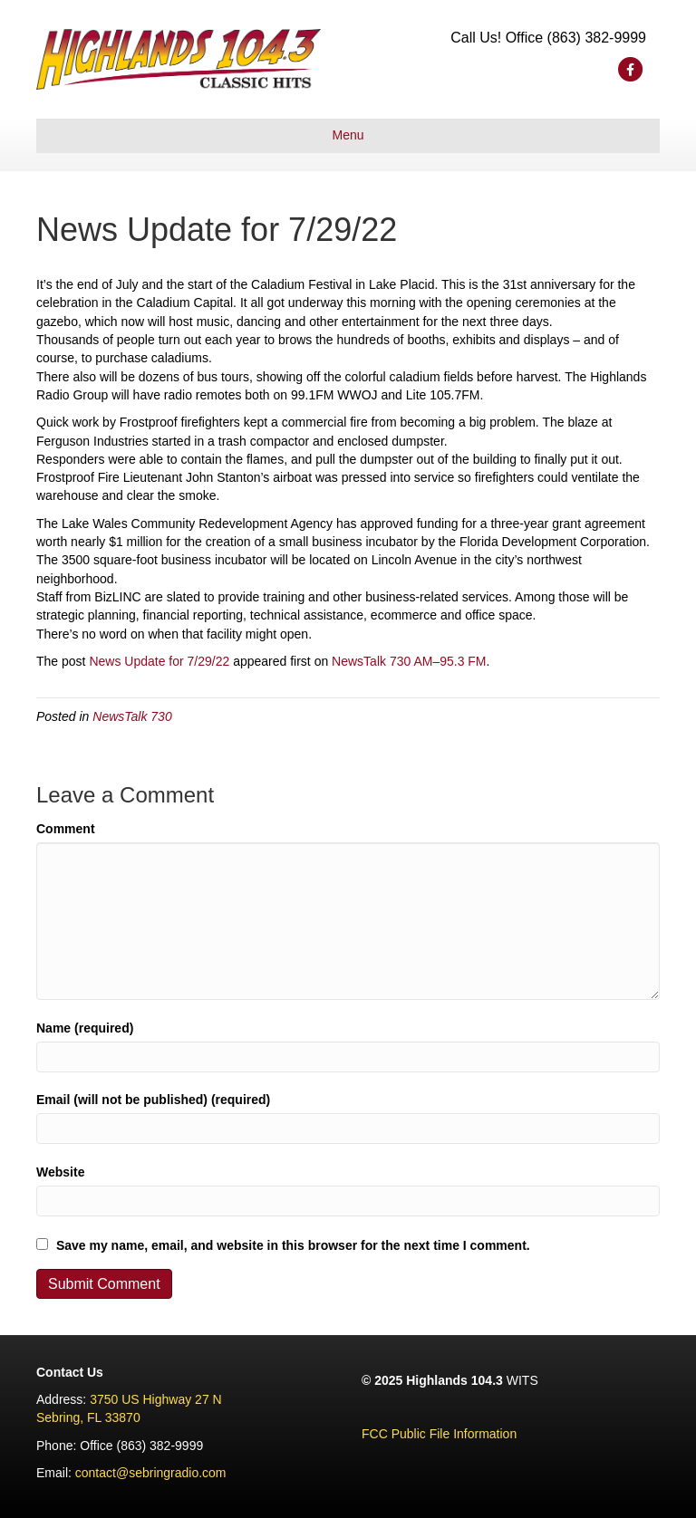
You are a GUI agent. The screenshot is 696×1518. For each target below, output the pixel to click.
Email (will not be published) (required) (153, 1099)
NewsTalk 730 (131, 716)
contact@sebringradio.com (151, 1472)
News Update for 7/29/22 (159, 661)
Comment (65, 828)
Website (60, 1172)
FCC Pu (384, 1434)
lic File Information (465, 1434)
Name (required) (84, 1028)
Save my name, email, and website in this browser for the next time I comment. (293, 1245)
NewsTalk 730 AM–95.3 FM (409, 661)
